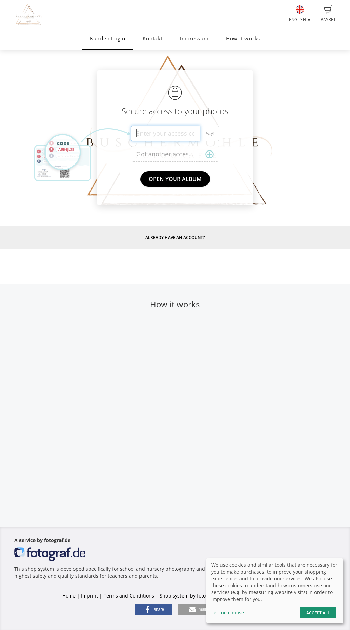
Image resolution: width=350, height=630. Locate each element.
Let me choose (227, 612)
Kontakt (152, 38)
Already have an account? (175, 237)
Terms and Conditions (129, 595)
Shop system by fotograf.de (191, 595)
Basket (328, 14)
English (299, 14)
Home (69, 595)
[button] (153, 609)
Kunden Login (107, 38)
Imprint (89, 595)
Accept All (318, 613)
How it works (243, 38)
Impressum (194, 38)
